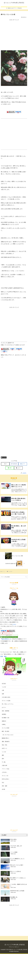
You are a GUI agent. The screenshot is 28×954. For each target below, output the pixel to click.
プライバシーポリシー (14, 947)
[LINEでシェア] (9, 468)
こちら (14, 624)
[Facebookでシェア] (14, 464)
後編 (5, 656)
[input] (14, 576)
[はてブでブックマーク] (22, 464)
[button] (18, 468)
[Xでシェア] (5, 464)
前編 (1, 656)
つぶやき (3, 457)
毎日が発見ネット (6, 639)
